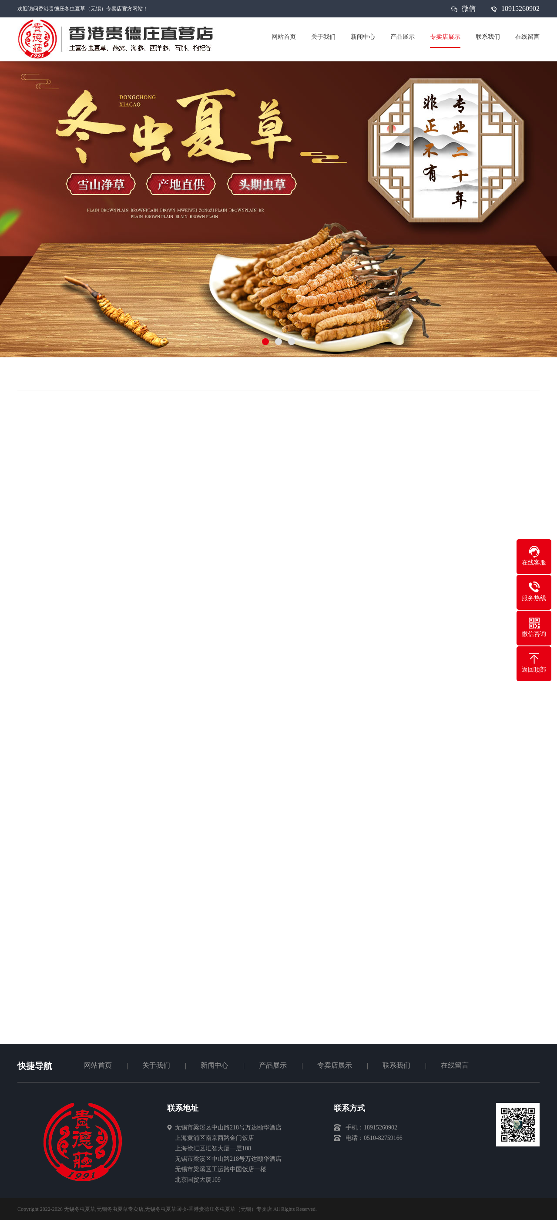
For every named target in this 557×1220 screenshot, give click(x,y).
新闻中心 (214, 1065)
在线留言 (455, 1065)
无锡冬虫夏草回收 (166, 1209)
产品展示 (273, 1065)
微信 (469, 11)
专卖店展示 (334, 1065)
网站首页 (98, 1065)
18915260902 (520, 8)
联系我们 (396, 1065)
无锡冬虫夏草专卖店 (120, 1209)
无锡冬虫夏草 (79, 1209)
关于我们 (156, 1065)
